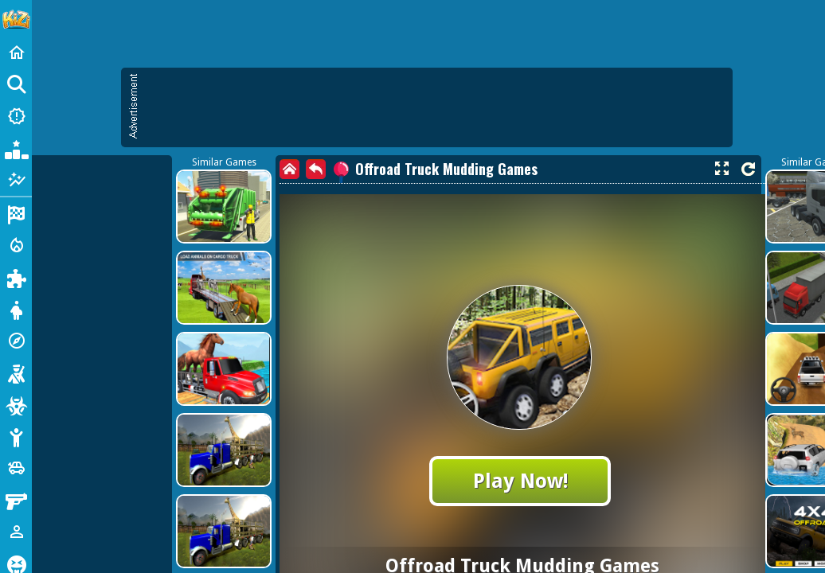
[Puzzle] (16, 277)
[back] (316, 169)
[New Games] (16, 116)
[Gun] (16, 500)
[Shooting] (16, 372)
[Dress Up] (16, 309)
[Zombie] (16, 404)
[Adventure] (16, 341)
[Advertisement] (435, 107)
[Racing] (16, 213)
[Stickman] (16, 436)
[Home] (16, 52)
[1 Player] (16, 532)
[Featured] (16, 180)
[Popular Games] (16, 148)
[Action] (16, 245)
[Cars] (16, 468)
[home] (289, 169)
